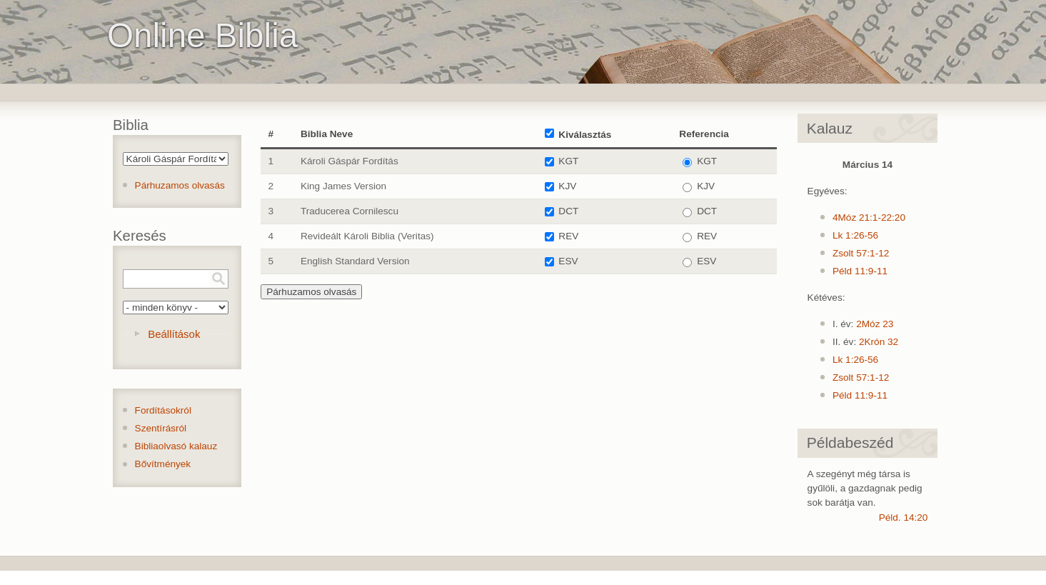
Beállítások (174, 334)
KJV (567, 186)
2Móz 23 (874, 324)
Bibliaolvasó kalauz (176, 446)
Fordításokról (163, 410)
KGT (568, 161)
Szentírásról (161, 428)
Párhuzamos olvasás (180, 185)
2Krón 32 (878, 341)
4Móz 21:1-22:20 (869, 217)
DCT (568, 211)
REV (568, 236)
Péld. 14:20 (903, 517)
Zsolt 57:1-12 (861, 253)
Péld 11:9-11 (860, 271)
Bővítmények (163, 464)
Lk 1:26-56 (855, 235)
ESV (568, 261)
